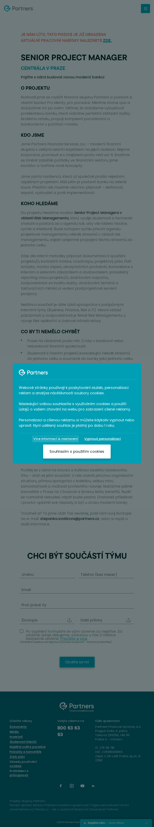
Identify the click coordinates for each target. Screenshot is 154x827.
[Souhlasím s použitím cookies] (77, 452)
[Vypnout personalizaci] (102, 439)
